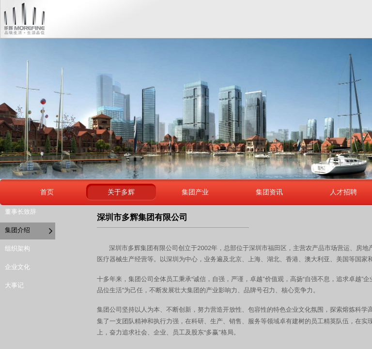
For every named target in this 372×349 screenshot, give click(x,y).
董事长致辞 (20, 211)
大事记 (14, 285)
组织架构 (17, 248)
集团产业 (195, 192)
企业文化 (17, 266)
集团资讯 (269, 192)
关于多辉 (121, 192)
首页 (47, 192)
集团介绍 (17, 230)
